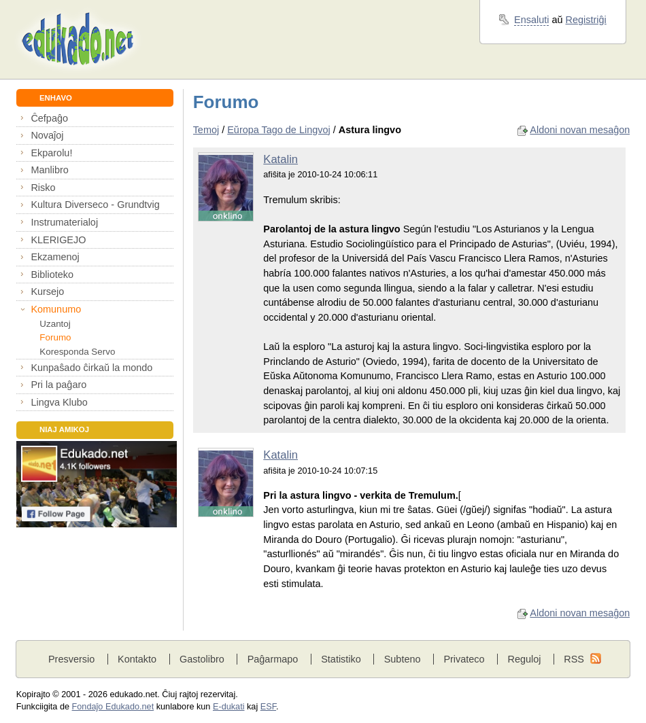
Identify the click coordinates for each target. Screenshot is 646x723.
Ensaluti (531, 19)
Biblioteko (52, 274)
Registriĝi (586, 19)
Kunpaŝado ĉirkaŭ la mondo (91, 367)
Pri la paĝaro (58, 384)
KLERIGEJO (58, 239)
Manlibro (49, 169)
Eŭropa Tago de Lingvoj (278, 129)
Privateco (463, 659)
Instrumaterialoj (64, 222)
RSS (574, 659)
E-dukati (229, 706)
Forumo (55, 337)
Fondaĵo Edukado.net (113, 706)
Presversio (71, 659)
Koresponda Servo (77, 352)
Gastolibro (202, 659)
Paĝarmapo (273, 659)
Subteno (402, 659)
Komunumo (56, 309)
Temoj (206, 129)
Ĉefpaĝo (49, 118)
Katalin (280, 159)
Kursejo (47, 291)
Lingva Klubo (59, 402)
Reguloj (524, 659)
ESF (268, 706)
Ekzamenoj (55, 256)
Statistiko (341, 659)
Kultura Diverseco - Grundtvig (95, 204)
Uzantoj (54, 324)
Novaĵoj (47, 135)
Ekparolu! (51, 152)
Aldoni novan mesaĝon (580, 129)
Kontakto (137, 659)
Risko (43, 187)
